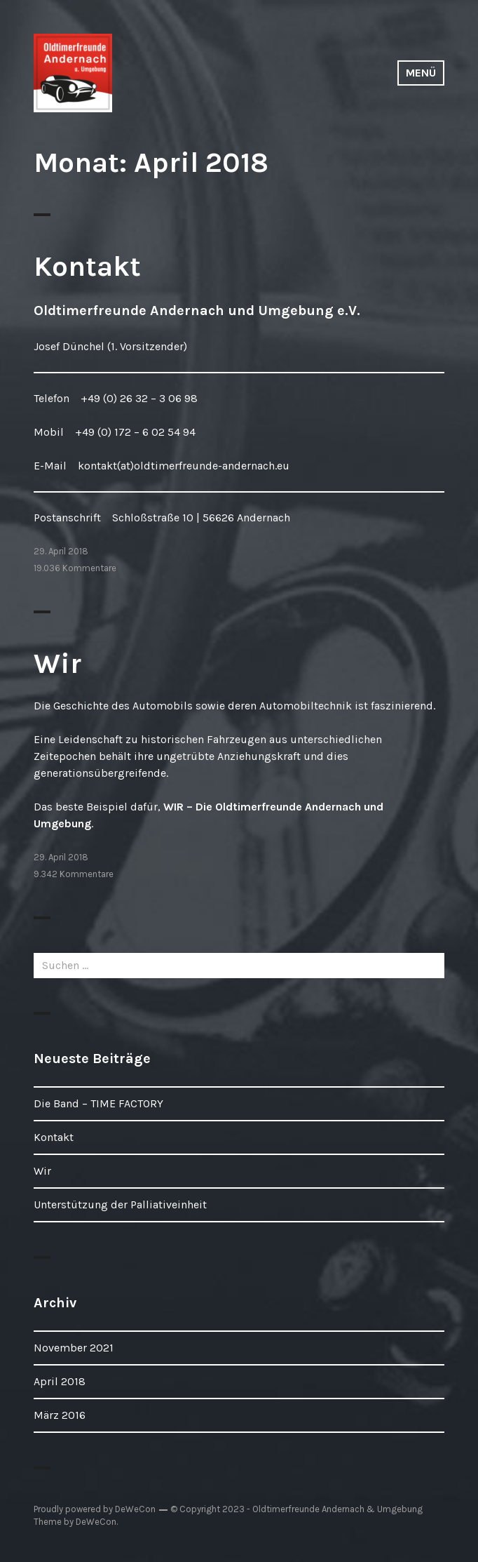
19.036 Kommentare (75, 568)
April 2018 (60, 1381)
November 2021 (74, 1347)
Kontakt (87, 266)
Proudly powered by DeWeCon (95, 1509)
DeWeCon (96, 1521)
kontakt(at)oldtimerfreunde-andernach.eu (183, 465)
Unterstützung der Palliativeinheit (120, 1204)
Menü (421, 72)
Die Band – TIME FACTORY (98, 1103)
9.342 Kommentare (74, 874)
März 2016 (60, 1415)
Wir (57, 663)
